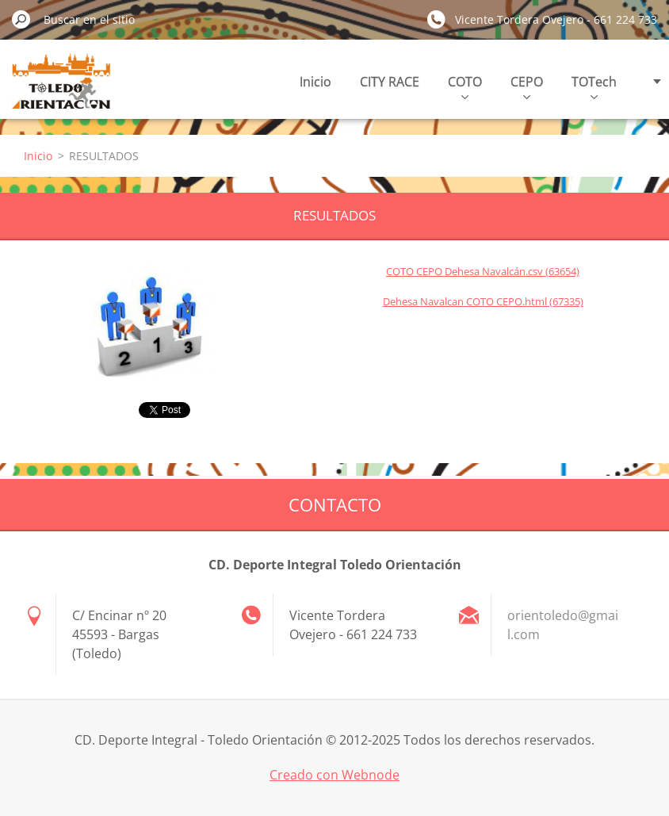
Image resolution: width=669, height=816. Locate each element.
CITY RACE (389, 81)
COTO (465, 86)
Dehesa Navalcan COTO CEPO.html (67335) (483, 301)
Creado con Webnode (334, 774)
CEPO (526, 86)
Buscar (21, 19)
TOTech (594, 86)
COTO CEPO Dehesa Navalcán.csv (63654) (482, 271)
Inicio (315, 81)
